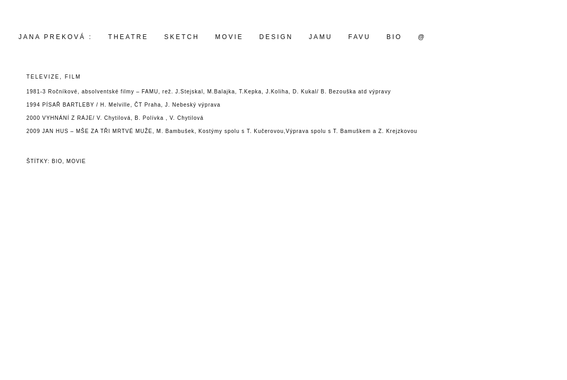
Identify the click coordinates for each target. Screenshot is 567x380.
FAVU (359, 37)
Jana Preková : (55, 37)
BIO (394, 37)
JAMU (321, 37)
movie (229, 37)
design (276, 37)
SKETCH (181, 37)
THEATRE (128, 37)
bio (57, 161)
